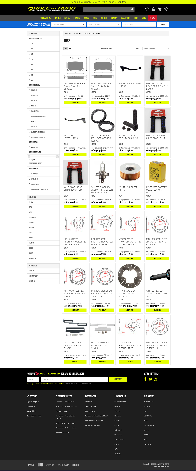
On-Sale (153, 18)
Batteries (34, 95)
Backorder (157, 310)
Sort (137, 49)
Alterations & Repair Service (66, 428)
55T (32, 49)
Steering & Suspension (38, 137)
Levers (33, 122)
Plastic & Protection (38, 132)
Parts (136, 18)
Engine (33, 106)
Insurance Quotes (63, 433)
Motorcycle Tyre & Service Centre (66, 417)
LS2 (145, 411)
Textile (67, 18)
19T (32, 65)
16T (32, 70)
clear (39, 164)
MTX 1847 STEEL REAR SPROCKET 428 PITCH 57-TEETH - (102, 294)
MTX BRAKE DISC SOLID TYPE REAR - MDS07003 (128, 294)
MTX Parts (35, 184)
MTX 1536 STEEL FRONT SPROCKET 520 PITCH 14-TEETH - (130, 345)
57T (32, 44)
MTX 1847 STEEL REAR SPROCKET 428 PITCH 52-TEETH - (157, 242)
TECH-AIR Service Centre (65, 423)
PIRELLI (146, 421)
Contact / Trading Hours (65, 402)
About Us (31, 271)
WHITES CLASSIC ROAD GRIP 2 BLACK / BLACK (156, 86)
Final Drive (35, 111)
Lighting (34, 127)
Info (80, 98)
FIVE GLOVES (149, 425)
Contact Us (32, 281)
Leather (57, 18)
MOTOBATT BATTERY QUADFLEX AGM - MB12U (156, 190)
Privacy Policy (90, 411)
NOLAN (146, 430)
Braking (34, 101)
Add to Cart (75, 103)
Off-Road (104, 18)
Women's (114, 18)
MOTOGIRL (148, 416)
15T (32, 75)
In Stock (34, 147)
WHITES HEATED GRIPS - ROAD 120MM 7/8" (156, 294)
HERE (80, 384)
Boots (95, 18)
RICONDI (147, 406)
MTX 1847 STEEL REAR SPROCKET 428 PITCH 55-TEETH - (74, 294)
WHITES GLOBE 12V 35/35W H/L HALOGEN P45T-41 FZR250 (102, 190)
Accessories (125, 18)
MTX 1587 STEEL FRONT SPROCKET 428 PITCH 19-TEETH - (130, 242)
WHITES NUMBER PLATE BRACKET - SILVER (100, 345)
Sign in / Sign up (33, 402)
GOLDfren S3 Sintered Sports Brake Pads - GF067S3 (74, 86)
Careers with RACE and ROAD (96, 416)
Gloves (86, 18)
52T (32, 54)
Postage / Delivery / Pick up (66, 406)
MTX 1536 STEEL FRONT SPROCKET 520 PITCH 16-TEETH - (102, 242)
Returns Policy (33, 276)
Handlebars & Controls (38, 116)
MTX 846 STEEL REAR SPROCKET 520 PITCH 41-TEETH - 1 (156, 345)
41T (32, 59)
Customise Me (45, 18)
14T (32, 80)
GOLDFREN (34, 174)
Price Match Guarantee (94, 421)
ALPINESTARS (149, 402)
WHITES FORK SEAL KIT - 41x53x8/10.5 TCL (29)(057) (101, 138)
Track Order (31, 406)
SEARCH (163, 24)
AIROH (146, 435)
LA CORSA (147, 444)
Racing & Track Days (92, 425)
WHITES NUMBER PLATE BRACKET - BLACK (73, 345)
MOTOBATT (34, 179)
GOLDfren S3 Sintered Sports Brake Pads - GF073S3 (101, 86)
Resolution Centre (34, 416)
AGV (145, 440)
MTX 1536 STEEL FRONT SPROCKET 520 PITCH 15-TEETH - (75, 242)
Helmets (77, 18)
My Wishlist (31, 411)
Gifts (144, 18)
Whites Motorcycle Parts (39, 189)
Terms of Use (90, 406)
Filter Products (34, 34)
